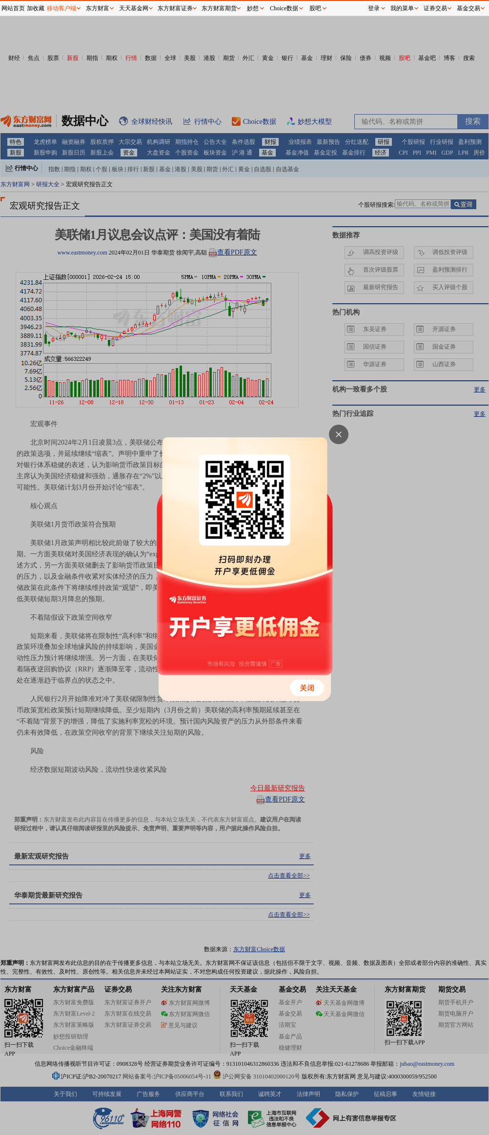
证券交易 (435, 8)
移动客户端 (61, 8)
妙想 (253, 8)
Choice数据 (284, 8)
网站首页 (13, 8)
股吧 (315, 8)
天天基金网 (133, 8)
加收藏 (35, 8)
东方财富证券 (175, 8)
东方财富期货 (219, 8)
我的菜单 (402, 8)
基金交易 (468, 8)
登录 (374, 8)
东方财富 (97, 8)
